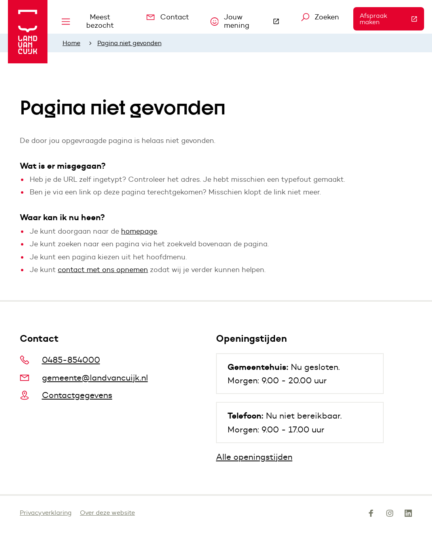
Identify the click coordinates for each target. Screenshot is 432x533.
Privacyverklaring (46, 512)
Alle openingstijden (254, 457)
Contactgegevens (66, 395)
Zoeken (320, 17)
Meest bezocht (88, 21)
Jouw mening (248, 21)
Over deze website (107, 512)
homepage (139, 231)
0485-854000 (60, 360)
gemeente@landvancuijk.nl (84, 378)
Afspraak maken (392, 19)
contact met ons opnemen (103, 269)
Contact (167, 17)
